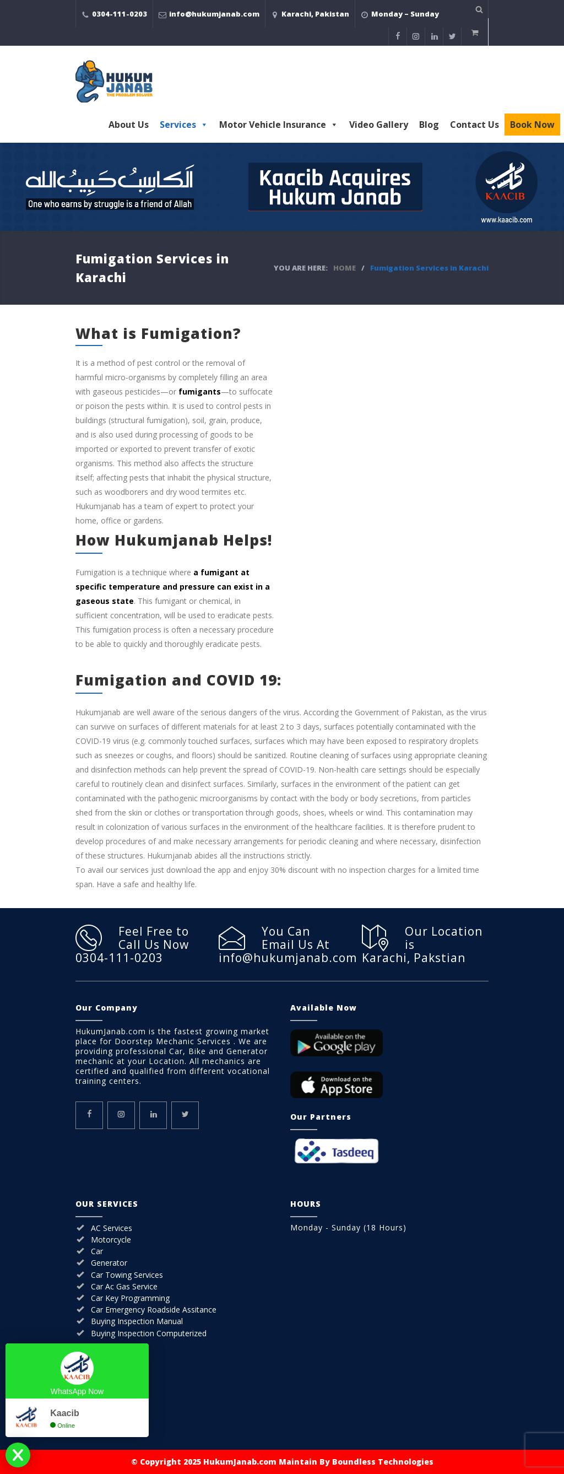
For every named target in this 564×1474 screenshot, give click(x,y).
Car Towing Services (127, 1275)
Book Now (532, 124)
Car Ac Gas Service (124, 1286)
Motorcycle (111, 1239)
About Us (129, 124)
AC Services (111, 1228)
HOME (344, 268)
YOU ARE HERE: (301, 268)
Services (184, 124)
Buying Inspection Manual (137, 1321)
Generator (109, 1262)
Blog (429, 124)
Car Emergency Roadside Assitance (153, 1309)
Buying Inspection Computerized (149, 1333)
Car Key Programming (130, 1298)
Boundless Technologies (382, 1461)
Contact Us (474, 124)
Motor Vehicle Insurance (278, 124)
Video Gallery (378, 124)
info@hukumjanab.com (214, 14)
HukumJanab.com (239, 1461)
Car (97, 1251)
